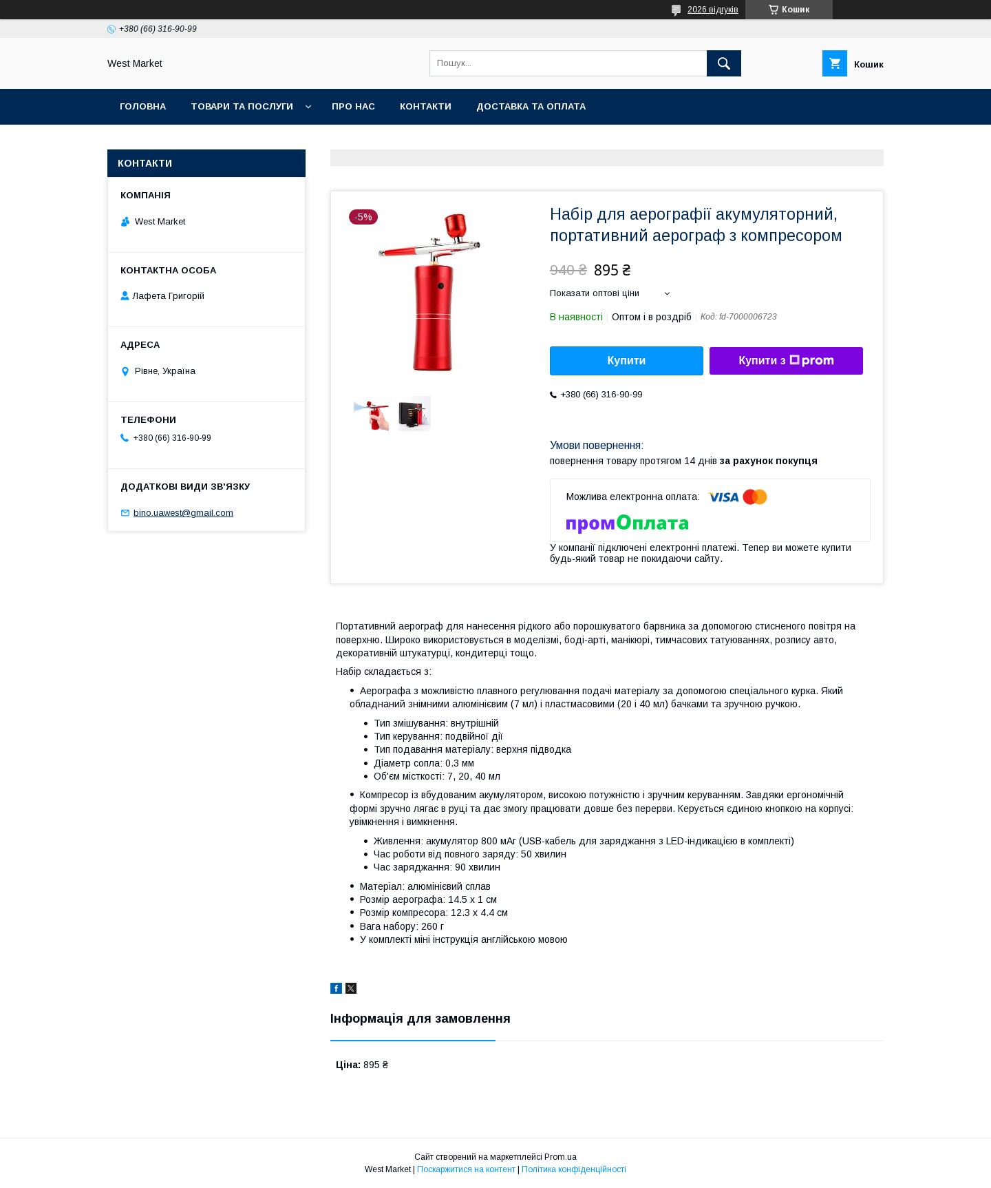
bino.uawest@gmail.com (183, 513)
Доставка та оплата (531, 106)
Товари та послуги (242, 106)
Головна (143, 106)
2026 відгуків (713, 9)
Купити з (785, 361)
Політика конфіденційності (574, 1169)
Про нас (353, 106)
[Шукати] (724, 63)
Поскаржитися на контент (466, 1169)
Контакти (425, 106)
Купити (627, 360)
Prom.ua (560, 1157)
